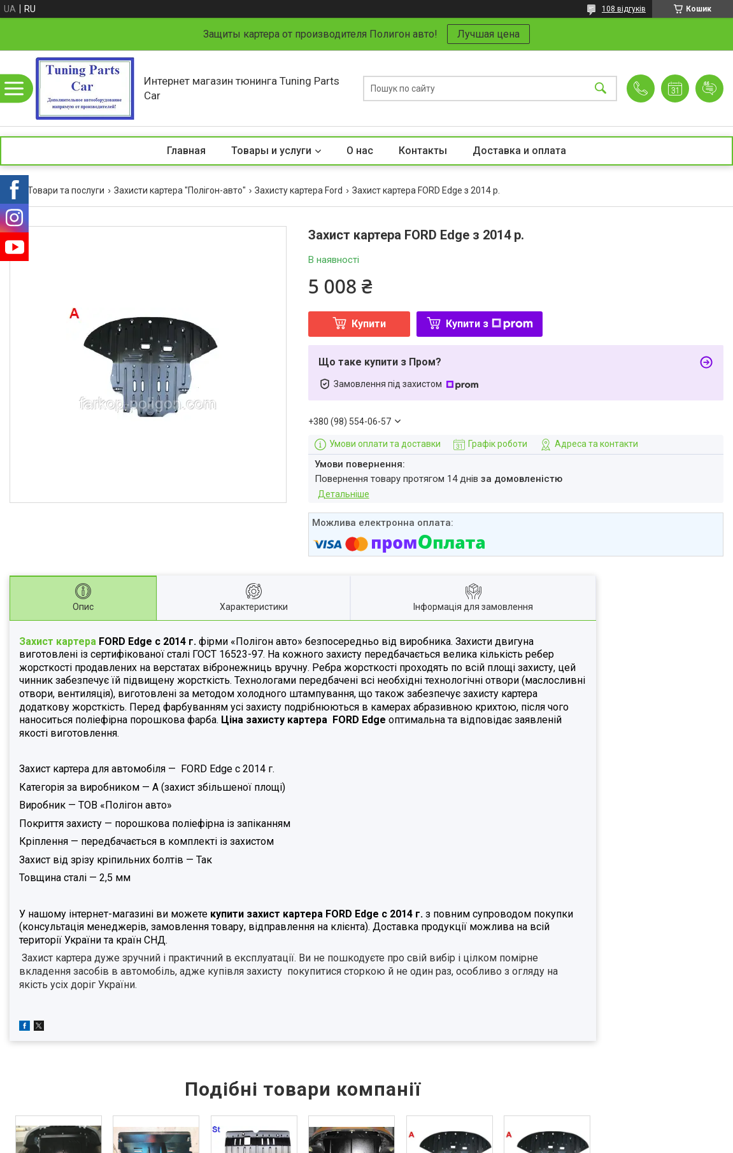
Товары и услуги (271, 151)
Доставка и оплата (519, 151)
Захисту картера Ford (299, 190)
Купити (369, 324)
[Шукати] (600, 88)
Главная (186, 151)
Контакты (423, 151)
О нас (359, 151)
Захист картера (59, 641)
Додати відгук (709, 88)
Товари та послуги (65, 190)
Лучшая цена (488, 34)
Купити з (489, 324)
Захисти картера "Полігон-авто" (180, 190)
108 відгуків (624, 8)
